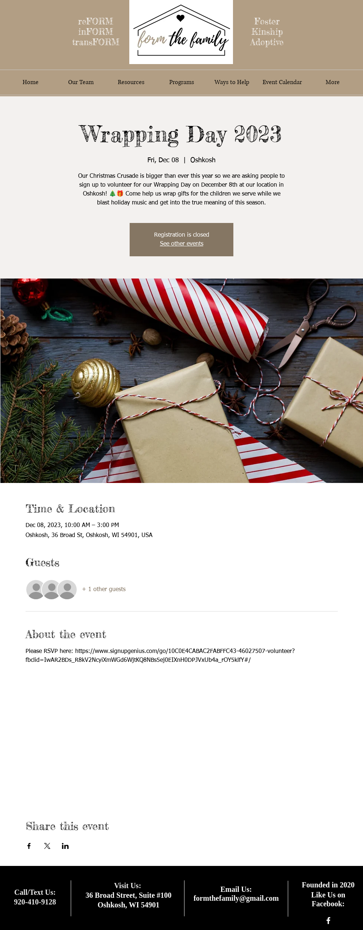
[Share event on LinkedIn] (65, 846)
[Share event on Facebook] (29, 846)
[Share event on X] (47, 846)
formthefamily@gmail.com (236, 898)
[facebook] (328, 920)
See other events (181, 244)
